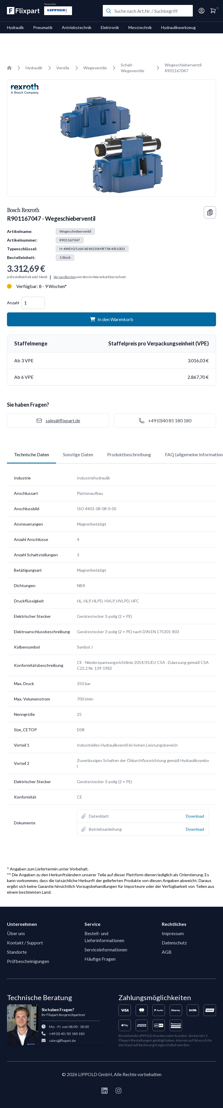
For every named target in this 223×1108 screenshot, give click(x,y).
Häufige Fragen (100, 959)
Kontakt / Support (25, 942)
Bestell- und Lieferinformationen (104, 936)
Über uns (16, 933)
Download (195, 816)
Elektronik (110, 27)
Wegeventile (95, 67)
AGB (167, 952)
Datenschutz (174, 942)
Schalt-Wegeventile (132, 67)
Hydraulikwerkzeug (178, 27)
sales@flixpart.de (62, 1040)
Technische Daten (31, 454)
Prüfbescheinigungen (28, 961)
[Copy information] (210, 212)
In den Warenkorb (111, 319)
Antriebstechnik (76, 27)
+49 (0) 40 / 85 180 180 (66, 1033)
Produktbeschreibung (129, 454)
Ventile (62, 67)
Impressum (173, 933)
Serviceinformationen (105, 949)
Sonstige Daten (78, 454)
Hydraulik (15, 27)
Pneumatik (43, 27)
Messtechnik (140, 27)
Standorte (17, 952)
